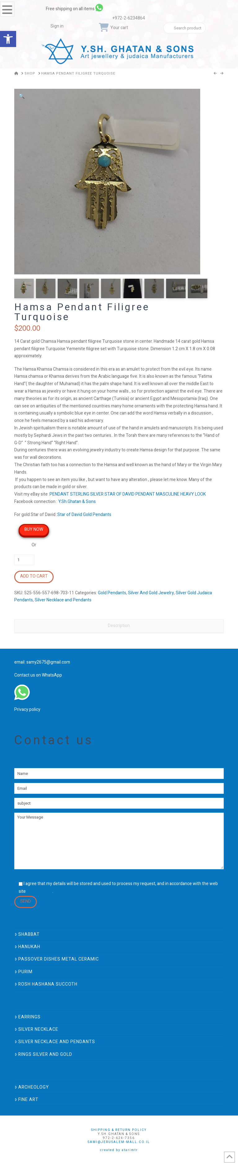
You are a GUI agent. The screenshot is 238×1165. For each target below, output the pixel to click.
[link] (128, 7)
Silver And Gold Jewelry (151, 593)
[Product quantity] (24, 560)
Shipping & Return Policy (119, 1130)
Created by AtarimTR (119, 1150)
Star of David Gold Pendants (84, 514)
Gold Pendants (112, 593)
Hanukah (27, 947)
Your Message (119, 841)
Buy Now (33, 529)
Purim (24, 972)
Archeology (32, 1087)
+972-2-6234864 (128, 18)
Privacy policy (27, 709)
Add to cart (34, 576)
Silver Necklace (36, 1029)
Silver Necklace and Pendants (63, 600)
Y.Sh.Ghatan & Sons (77, 501)
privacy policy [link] (39, 891)
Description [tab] (119, 625)
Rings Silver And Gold (43, 1054)
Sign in (57, 26)
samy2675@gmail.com (48, 662)
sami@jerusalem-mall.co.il (119, 1142)
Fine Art (26, 1099)
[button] (21, 96)
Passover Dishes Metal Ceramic (57, 959)
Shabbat (27, 934)
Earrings (28, 1017)
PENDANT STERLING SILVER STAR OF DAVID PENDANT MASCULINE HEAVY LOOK (128, 494)
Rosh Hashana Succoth (46, 984)
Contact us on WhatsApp (38, 675)
